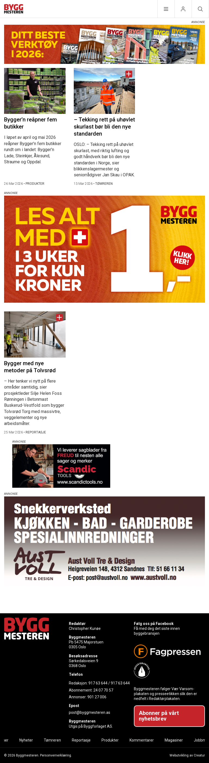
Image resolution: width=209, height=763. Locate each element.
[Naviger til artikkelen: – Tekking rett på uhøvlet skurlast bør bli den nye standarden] (104, 91)
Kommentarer (142, 740)
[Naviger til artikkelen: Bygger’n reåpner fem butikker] (35, 91)
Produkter (110, 740)
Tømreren (52, 740)
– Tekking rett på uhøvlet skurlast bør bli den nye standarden (104, 126)
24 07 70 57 (103, 690)
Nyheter (26, 740)
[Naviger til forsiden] (13, 9)
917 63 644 (97, 683)
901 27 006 (96, 697)
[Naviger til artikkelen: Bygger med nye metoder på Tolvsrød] (35, 334)
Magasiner (174, 740)
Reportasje (81, 740)
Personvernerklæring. (56, 755)
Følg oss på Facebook (154, 623)
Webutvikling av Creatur (187, 755)
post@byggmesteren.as (89, 712)
